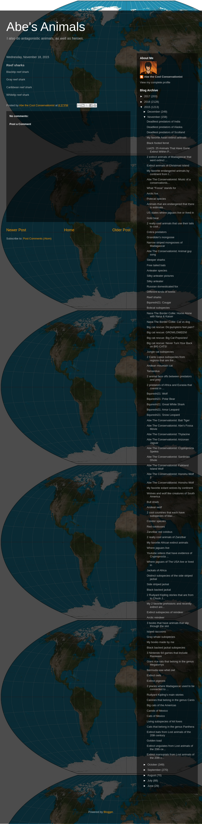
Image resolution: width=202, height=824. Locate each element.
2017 (147, 96)
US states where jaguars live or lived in (170, 212)
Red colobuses (156, 526)
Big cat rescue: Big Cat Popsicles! (167, 337)
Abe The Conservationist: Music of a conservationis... (169, 181)
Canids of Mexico (157, 710)
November (154, 116)
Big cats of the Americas (161, 705)
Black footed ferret (158, 143)
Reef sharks (154, 297)
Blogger (108, 811)
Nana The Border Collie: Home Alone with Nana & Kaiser (169, 315)
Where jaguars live (158, 547)
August (152, 775)
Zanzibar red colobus (159, 531)
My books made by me (160, 642)
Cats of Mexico (156, 716)
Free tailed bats (156, 265)
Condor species (156, 521)
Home (69, 230)
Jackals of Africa (156, 570)
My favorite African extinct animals (167, 542)
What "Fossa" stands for (161, 188)
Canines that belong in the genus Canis (170, 700)
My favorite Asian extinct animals (166, 137)
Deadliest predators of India (163, 121)
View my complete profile (155, 82)
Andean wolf (154, 507)
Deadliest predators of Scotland (166, 132)
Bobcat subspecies (158, 307)
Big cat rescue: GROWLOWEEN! (167, 332)
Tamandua (153, 371)
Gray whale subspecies (161, 636)
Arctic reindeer (155, 617)
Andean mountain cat (160, 365)
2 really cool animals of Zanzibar (166, 537)
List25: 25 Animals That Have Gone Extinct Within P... (168, 150)
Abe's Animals (45, 27)
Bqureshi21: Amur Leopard (163, 409)
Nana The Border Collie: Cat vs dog (168, 321)
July (150, 780)
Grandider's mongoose (160, 237)
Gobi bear (153, 218)
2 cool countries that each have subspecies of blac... (166, 514)
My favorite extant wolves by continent (170, 487)
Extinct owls (154, 675)
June (151, 785)
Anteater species (157, 270)
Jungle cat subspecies (160, 351)
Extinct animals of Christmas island (168, 165)
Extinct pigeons (156, 680)
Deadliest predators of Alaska (164, 127)
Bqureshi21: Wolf (157, 393)
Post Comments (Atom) (37, 238)
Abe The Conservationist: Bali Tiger (168, 420)
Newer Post (16, 230)
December (154, 111)
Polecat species (156, 198)
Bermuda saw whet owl (161, 670)
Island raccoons (156, 631)
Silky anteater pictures (160, 275)
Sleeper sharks (156, 259)
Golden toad (154, 740)
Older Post (121, 230)
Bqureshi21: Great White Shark (166, 404)
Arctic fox (152, 193)
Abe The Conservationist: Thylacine (168, 434)
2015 (147, 107)
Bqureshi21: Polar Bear (161, 398)
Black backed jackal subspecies (166, 647)
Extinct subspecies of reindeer (165, 612)
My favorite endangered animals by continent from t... (168, 172)
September (155, 769)
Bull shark (153, 502)
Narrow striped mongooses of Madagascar (164, 244)
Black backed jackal (159, 589)
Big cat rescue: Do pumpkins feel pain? (170, 327)
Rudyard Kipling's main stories (165, 694)
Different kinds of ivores (161, 291)
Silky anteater (155, 281)
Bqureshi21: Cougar (159, 302)
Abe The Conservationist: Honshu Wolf (170, 482)
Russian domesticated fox (162, 286)
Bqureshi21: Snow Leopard (163, 414)
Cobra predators (156, 232)
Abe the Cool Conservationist (163, 76)
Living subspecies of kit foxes (164, 721)
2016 (147, 101)
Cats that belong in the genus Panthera (170, 726)
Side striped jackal (158, 584)
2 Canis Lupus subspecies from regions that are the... (166, 358)
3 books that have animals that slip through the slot (168, 624)
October (153, 764)
